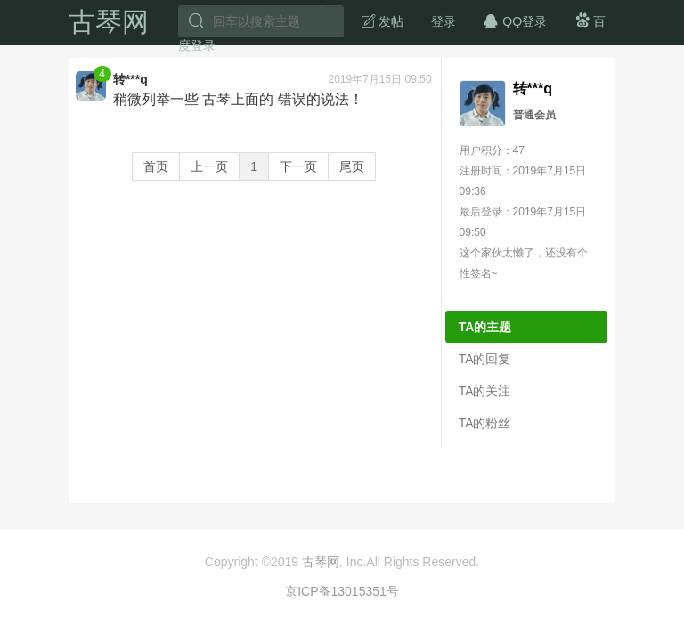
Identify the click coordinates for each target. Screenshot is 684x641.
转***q (130, 79)
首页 (155, 166)
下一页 (298, 166)
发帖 (382, 20)
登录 (443, 21)
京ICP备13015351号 (342, 591)
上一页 (209, 166)
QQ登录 (515, 20)
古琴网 (109, 22)
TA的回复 (485, 359)
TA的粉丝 (485, 423)
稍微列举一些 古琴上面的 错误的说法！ (238, 99)
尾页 (351, 166)
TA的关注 (485, 391)
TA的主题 (485, 327)
